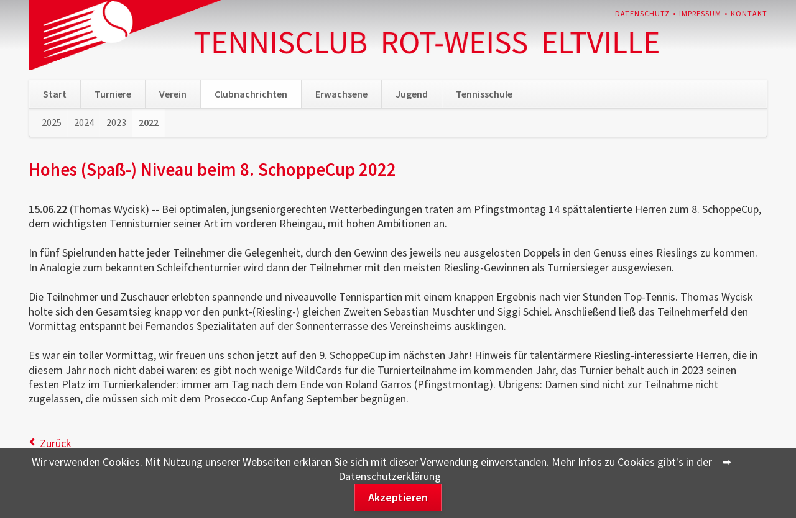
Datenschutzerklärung (389, 476)
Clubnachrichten (251, 94)
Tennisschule (484, 94)
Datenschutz (642, 13)
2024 (84, 122)
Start (55, 94)
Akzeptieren (398, 497)
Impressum (700, 13)
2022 (149, 122)
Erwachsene (341, 94)
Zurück (56, 443)
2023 (116, 122)
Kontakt (749, 13)
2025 (52, 122)
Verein (173, 94)
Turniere (113, 94)
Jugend (412, 94)
